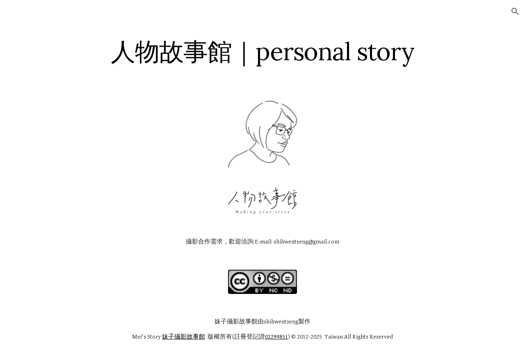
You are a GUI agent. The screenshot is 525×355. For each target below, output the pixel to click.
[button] (515, 11)
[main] (262, 51)
